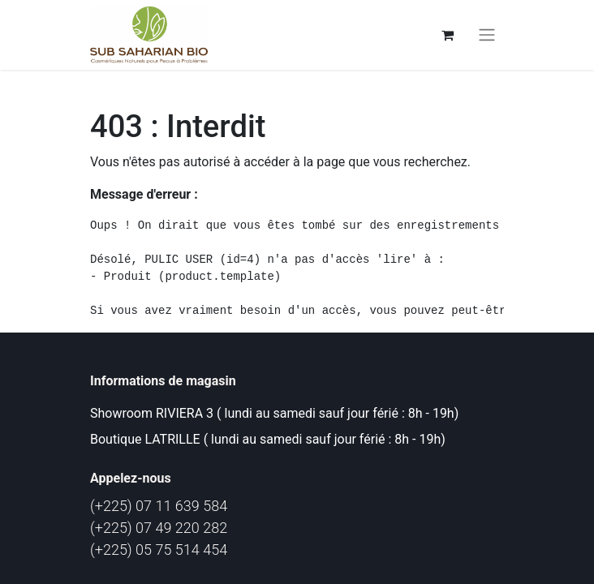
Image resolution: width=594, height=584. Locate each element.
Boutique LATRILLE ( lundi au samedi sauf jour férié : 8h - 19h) (268, 439)
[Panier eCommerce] (447, 35)
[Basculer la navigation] (487, 35)
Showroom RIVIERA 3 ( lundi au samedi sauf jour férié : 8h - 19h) (274, 413)
